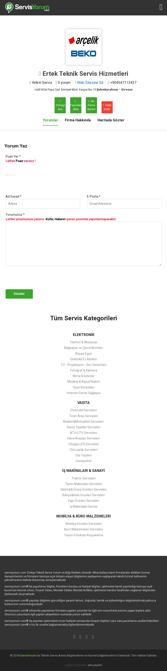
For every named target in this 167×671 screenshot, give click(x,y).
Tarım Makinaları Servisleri (83, 484)
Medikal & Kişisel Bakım (83, 381)
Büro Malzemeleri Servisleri (83, 529)
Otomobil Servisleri (83, 410)
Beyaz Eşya (83, 353)
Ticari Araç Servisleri (83, 416)
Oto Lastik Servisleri (83, 450)
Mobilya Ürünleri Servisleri (84, 523)
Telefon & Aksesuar (83, 342)
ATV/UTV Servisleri (83, 433)
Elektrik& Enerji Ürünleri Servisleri (84, 489)
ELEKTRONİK (83, 335)
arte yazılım (95, 665)
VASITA (83, 403)
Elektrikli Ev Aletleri (83, 359)
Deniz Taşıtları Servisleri (83, 427)
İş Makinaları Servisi (83, 506)
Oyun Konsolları (83, 387)
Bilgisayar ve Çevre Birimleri (83, 348)
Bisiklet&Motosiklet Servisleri (83, 421)
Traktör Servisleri (83, 478)
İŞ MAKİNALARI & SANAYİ (83, 470)
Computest (83, 461)
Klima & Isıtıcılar (83, 376)
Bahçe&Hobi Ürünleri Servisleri (83, 495)
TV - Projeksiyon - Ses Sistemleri (83, 365)
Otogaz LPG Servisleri (83, 444)
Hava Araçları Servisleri (83, 438)
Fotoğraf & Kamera (83, 370)
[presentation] (38, 277)
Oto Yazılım (83, 455)
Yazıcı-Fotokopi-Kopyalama (83, 535)
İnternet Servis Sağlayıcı (84, 393)
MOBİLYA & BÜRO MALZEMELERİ (83, 516)
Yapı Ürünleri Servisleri (83, 500)
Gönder (19, 293)
